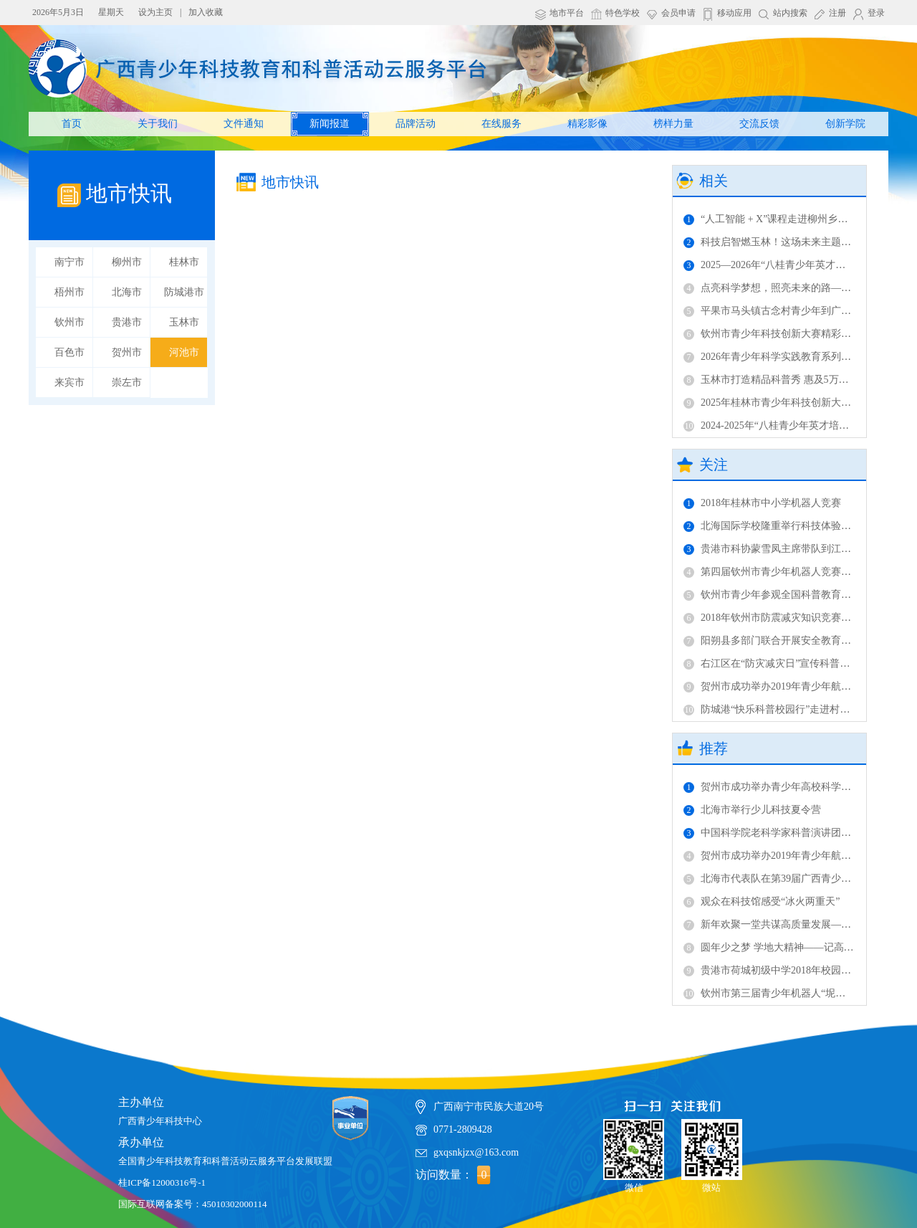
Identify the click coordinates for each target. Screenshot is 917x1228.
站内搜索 (790, 13)
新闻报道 (329, 123)
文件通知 (244, 123)
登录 (876, 13)
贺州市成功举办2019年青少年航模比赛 (777, 686)
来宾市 (69, 382)
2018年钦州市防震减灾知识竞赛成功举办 (782, 617)
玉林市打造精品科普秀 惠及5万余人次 (776, 379)
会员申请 (678, 13)
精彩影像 (587, 123)
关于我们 (158, 123)
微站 (711, 1150)
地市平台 (566, 13)
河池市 (184, 352)
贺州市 (127, 352)
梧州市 (69, 292)
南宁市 (69, 262)
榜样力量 (673, 123)
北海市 (127, 292)
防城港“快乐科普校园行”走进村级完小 (776, 709)
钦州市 (69, 322)
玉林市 (184, 322)
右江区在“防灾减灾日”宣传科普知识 (771, 663)
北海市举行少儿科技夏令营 (752, 809)
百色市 (69, 352)
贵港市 (127, 322)
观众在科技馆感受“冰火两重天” (761, 901)
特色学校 (622, 13)
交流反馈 (759, 123)
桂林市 (184, 262)
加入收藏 (205, 12)
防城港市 (184, 292)
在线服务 (501, 123)
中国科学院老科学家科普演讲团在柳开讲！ (787, 832)
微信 (633, 1150)
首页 (72, 123)
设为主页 (155, 12)
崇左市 (127, 382)
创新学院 (845, 123)
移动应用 (734, 13)
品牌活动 (415, 123)
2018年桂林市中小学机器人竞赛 (762, 503)
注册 (837, 13)
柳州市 (127, 262)
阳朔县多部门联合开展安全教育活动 (772, 640)
